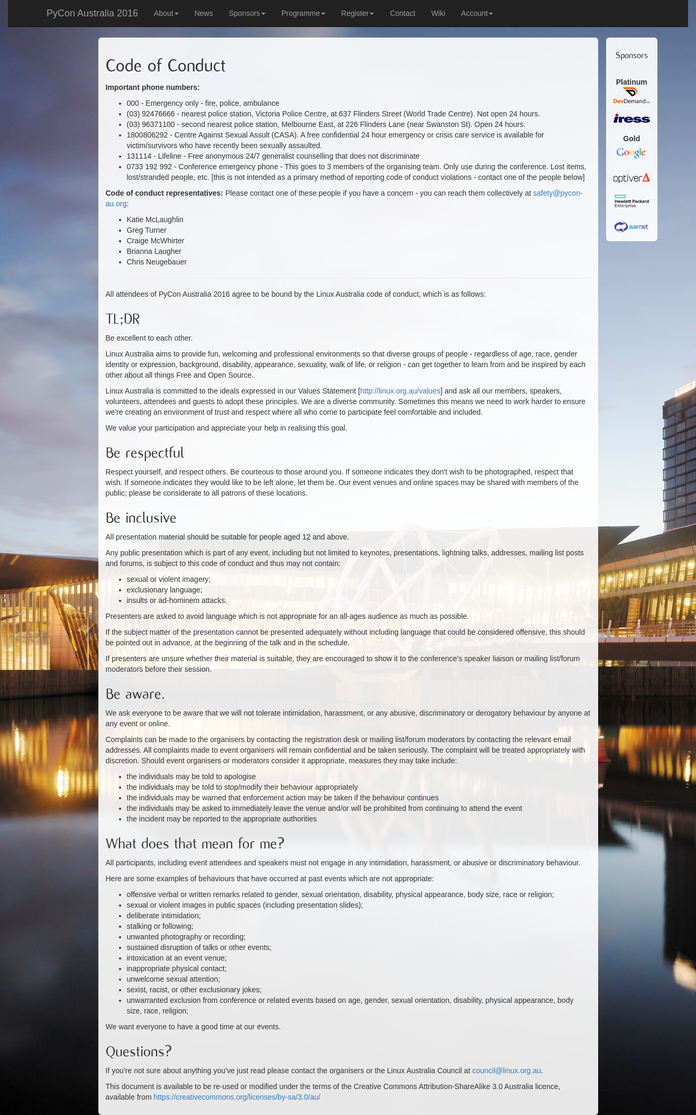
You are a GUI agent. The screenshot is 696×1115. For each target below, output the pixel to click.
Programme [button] (303, 13)
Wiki (438, 13)
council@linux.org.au (506, 1070)
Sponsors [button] (247, 13)
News (204, 13)
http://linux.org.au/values (400, 391)
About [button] (166, 13)
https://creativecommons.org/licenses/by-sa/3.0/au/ (237, 1097)
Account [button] (477, 13)
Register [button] (357, 13)
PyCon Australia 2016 (92, 13)
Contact (402, 13)
